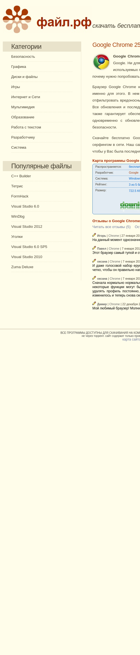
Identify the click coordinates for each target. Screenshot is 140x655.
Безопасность (23, 56)
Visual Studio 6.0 (25, 206)
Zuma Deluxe (22, 267)
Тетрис (17, 186)
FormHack (19, 196)
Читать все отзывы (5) (111, 227)
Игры (15, 87)
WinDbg (17, 216)
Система (18, 147)
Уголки (17, 237)
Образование (22, 117)
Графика (18, 67)
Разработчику (23, 137)
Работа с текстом (26, 127)
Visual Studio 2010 (26, 257)
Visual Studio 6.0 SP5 (29, 247)
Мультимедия (23, 107)
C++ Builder (21, 176)
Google (133, 172)
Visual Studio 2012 (26, 226)
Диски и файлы (24, 77)
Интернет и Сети (25, 97)
